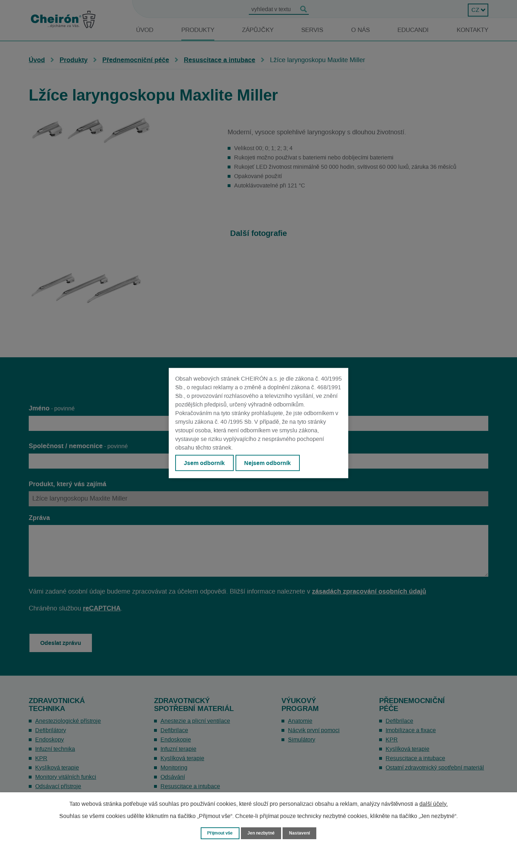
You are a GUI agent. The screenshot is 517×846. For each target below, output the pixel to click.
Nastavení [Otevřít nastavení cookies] (302, 833)
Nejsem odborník (269, 463)
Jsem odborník (205, 463)
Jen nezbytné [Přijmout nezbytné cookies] (261, 833)
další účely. (433, 803)
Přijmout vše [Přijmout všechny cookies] (218, 833)
